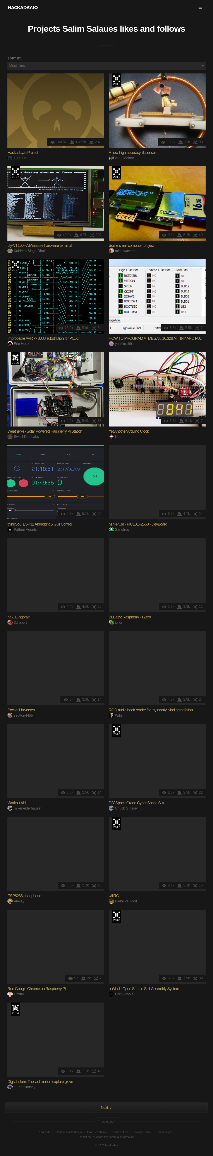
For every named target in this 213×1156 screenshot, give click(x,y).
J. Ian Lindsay (21, 1087)
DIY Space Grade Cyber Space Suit (136, 803)
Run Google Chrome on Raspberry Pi (36, 989)
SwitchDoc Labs (23, 437)
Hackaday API (165, 1132)
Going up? (106, 1121)
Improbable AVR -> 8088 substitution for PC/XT (43, 338)
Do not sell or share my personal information (106, 1137)
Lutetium (17, 158)
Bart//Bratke (121, 994)
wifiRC (114, 896)
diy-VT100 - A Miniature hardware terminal (39, 245)
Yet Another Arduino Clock (129, 431)
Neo (115, 437)
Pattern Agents (22, 529)
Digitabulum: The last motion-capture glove (40, 1081)
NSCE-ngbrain (18, 617)
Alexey (15, 901)
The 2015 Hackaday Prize (15, 358)
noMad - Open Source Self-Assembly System (144, 989)
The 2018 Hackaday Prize (116, 916)
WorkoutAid (16, 803)
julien (116, 622)
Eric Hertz (18, 344)
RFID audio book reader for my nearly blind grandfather (151, 710)
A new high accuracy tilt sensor (132, 152)
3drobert (17, 622)
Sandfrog (119, 529)
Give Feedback (96, 1132)
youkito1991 (121, 344)
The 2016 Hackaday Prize (116, 80)
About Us (44, 1132)
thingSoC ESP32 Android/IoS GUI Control (39, 524)
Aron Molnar (121, 158)
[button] (200, 7)
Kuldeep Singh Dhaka (27, 251)
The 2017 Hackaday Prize (15, 172)
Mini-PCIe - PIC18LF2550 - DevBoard (138, 524)
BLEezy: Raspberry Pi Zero (130, 617)
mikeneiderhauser (24, 808)
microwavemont (124, 251)
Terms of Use (120, 1132)
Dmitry (15, 994)
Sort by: (14, 58)
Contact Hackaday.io (69, 1132)
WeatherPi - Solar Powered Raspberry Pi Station (44, 431)
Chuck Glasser (123, 808)
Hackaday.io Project (22, 152)
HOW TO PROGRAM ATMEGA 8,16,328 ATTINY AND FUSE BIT (160, 338)
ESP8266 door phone (24, 896)
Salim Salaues (90, 28)
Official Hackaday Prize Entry (15, 1009)
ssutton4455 (20, 715)
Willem (117, 715)
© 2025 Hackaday (106, 1145)
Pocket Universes (20, 710)
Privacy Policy (142, 1132)
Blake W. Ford (123, 901)
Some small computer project (131, 245)
